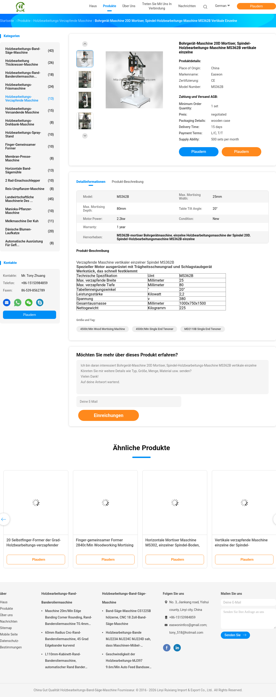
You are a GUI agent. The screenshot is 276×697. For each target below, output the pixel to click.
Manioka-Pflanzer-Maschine (29, 211)
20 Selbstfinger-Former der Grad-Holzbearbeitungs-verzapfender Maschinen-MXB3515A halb (33, 545)
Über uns (6, 615)
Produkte (6, 608)
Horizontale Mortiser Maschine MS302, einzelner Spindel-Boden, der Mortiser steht (172, 545)
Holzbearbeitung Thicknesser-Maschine (29, 62)
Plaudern (256, 6)
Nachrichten (8, 621)
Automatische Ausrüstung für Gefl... (29, 243)
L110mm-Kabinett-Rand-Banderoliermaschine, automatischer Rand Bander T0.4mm (65, 661)
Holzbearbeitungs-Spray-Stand (29, 134)
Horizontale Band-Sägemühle (29, 170)
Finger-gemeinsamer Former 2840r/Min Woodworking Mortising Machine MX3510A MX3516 (104, 545)
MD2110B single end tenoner (202, 329)
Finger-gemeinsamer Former (29, 146)
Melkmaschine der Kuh (29, 221)
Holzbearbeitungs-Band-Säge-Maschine (29, 50)
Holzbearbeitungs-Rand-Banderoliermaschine (59, 598)
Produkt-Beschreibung (128, 182)
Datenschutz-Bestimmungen (11, 644)
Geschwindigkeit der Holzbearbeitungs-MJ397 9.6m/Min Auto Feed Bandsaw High (127, 661)
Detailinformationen (90, 182)
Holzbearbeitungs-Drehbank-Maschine (29, 122)
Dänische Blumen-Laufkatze (29, 231)
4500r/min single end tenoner (154, 329)
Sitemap (6, 628)
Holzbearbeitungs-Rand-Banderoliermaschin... (29, 74)
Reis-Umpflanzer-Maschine (29, 189)
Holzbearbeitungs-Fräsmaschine (29, 86)
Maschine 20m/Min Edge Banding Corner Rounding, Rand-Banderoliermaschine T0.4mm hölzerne (68, 618)
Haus (4, 602)
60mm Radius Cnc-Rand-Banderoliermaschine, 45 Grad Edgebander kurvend (66, 639)
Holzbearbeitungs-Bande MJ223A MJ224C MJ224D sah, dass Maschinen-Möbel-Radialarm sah (128, 640)
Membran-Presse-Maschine (29, 158)
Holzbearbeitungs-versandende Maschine (29, 110)
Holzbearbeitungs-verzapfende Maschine (29, 98)
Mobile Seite (9, 634)
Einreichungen (108, 415)
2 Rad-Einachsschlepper (29, 180)
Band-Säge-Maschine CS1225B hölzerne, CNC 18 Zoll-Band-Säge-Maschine (128, 617)
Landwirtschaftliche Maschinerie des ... (29, 199)
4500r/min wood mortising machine (102, 329)
